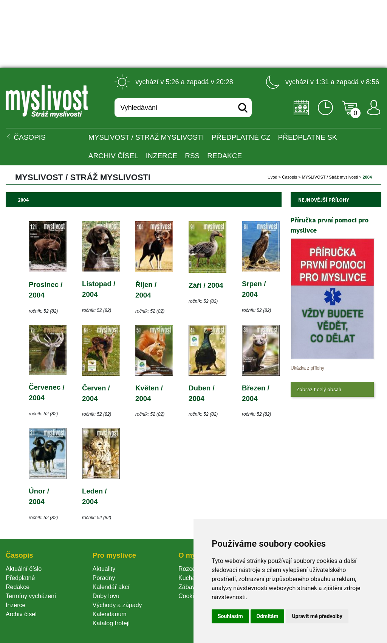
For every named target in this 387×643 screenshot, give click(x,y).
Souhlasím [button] (230, 616)
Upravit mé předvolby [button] (317, 616)
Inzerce (15, 605)
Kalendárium (110, 614)
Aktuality (104, 569)
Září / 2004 (206, 285)
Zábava (188, 587)
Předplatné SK (307, 137)
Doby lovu (106, 596)
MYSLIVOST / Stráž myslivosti (146, 137)
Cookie (189, 596)
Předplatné (20, 578)
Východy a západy (117, 605)
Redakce (224, 156)
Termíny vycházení (31, 596)
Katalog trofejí (111, 623)
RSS (192, 156)
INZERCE (161, 156)
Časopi (289, 177)
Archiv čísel (113, 156)
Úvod (272, 177)
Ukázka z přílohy (307, 368)
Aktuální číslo (24, 569)
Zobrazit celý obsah (318, 389)
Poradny (104, 578)
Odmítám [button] (268, 616)
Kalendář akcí (111, 587)
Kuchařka (191, 578)
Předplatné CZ (241, 137)
